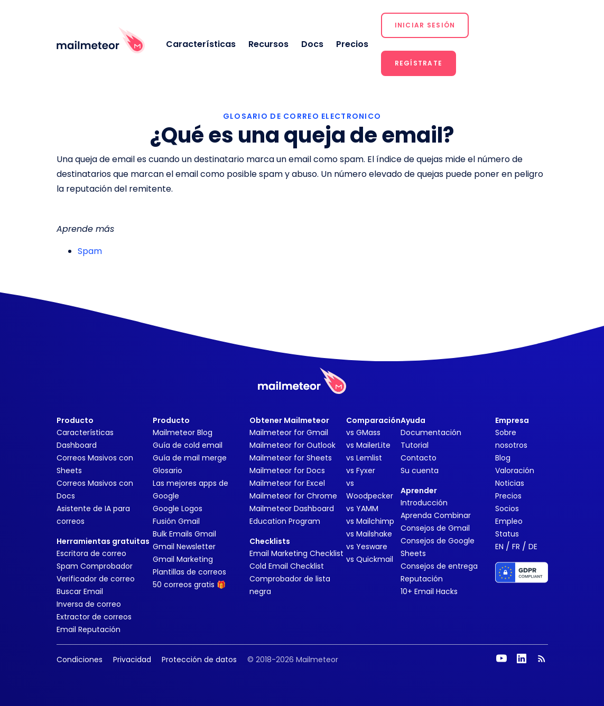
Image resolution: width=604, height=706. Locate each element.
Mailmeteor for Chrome (293, 496)
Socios (507, 508)
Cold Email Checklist (286, 566)
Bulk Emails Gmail (184, 534)
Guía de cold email (187, 445)
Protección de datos (199, 659)
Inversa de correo (89, 604)
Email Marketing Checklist (296, 553)
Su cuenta (420, 470)
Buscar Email (80, 591)
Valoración (514, 470)
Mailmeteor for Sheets (290, 458)
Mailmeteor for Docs (287, 470)
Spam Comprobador (95, 566)
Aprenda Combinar (436, 515)
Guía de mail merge (190, 458)
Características (201, 44)
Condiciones (80, 659)
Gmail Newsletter (184, 546)
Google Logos (177, 508)
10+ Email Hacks (429, 591)
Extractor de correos (94, 616)
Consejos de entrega (439, 566)
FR (516, 546)
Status (507, 534)
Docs (312, 44)
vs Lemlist (364, 458)
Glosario (167, 470)
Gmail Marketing (183, 559)
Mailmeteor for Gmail (288, 432)
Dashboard (77, 445)
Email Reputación (88, 629)
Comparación (373, 420)
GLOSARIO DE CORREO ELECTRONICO (302, 116)
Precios (352, 44)
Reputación (422, 578)
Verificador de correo (96, 578)
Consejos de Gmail (435, 528)
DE (532, 546)
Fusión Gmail (176, 521)
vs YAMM (362, 508)
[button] (425, 25)
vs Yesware (366, 546)
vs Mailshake (369, 534)
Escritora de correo (91, 553)
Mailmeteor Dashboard (291, 508)
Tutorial (415, 445)
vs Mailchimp (370, 521)
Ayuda (413, 420)
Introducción (424, 502)
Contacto (418, 458)
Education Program (284, 521)
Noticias (509, 483)
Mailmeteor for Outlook (292, 445)
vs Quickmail (369, 559)
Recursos (268, 44)
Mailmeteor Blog (182, 432)
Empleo (509, 521)
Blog (502, 458)
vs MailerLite (368, 445)
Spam (90, 251)
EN (499, 546)
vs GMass (363, 432)
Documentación (431, 432)
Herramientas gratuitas (103, 541)
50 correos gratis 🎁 (189, 584)
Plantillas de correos (189, 572)
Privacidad (132, 659)
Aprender (419, 490)
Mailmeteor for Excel (287, 483)
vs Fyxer (360, 470)
